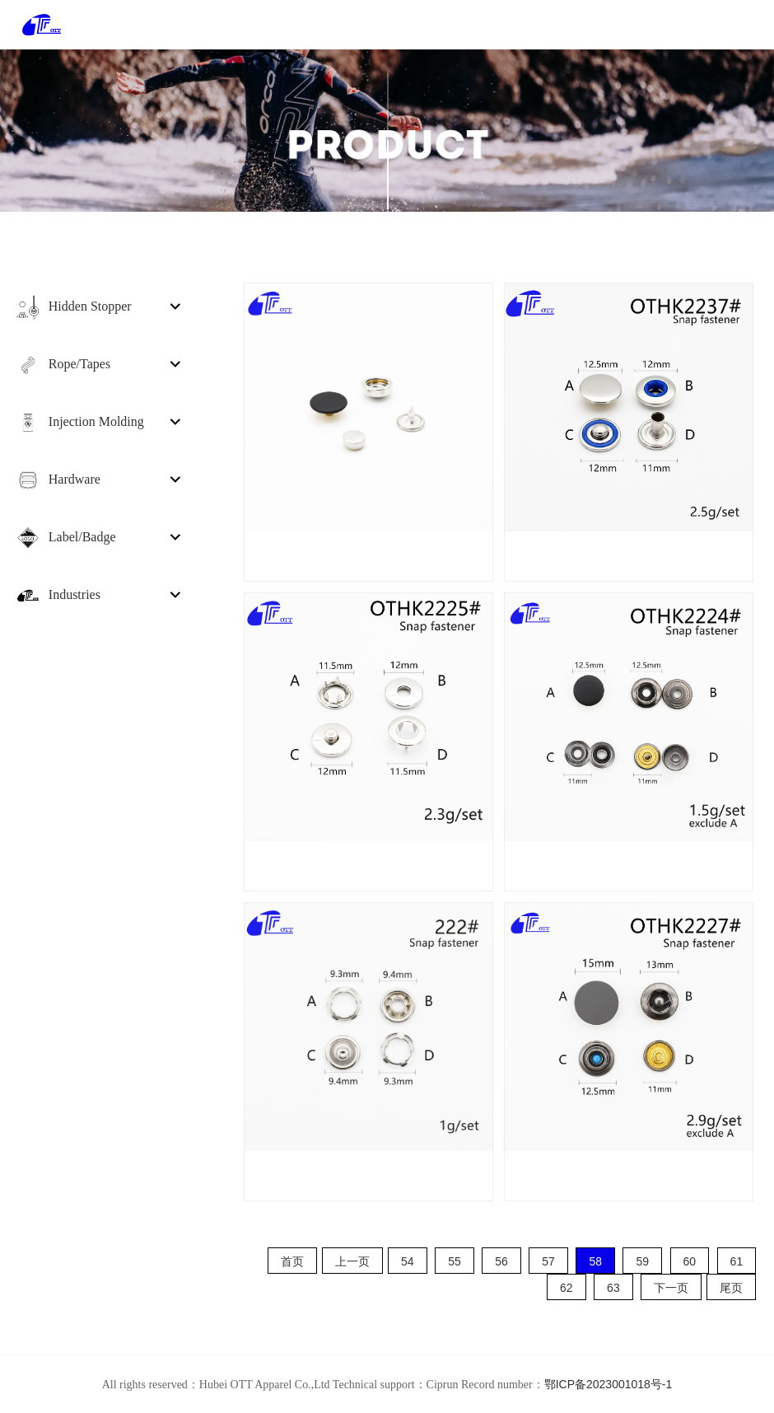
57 (548, 1261)
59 (642, 1261)
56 (501, 1261)
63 (613, 1287)
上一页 (352, 1261)
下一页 (671, 1287)
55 (454, 1261)
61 (737, 1261)
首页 (292, 1261)
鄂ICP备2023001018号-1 (608, 1384)
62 (566, 1287)
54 (407, 1261)
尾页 (731, 1287)
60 (690, 1261)
